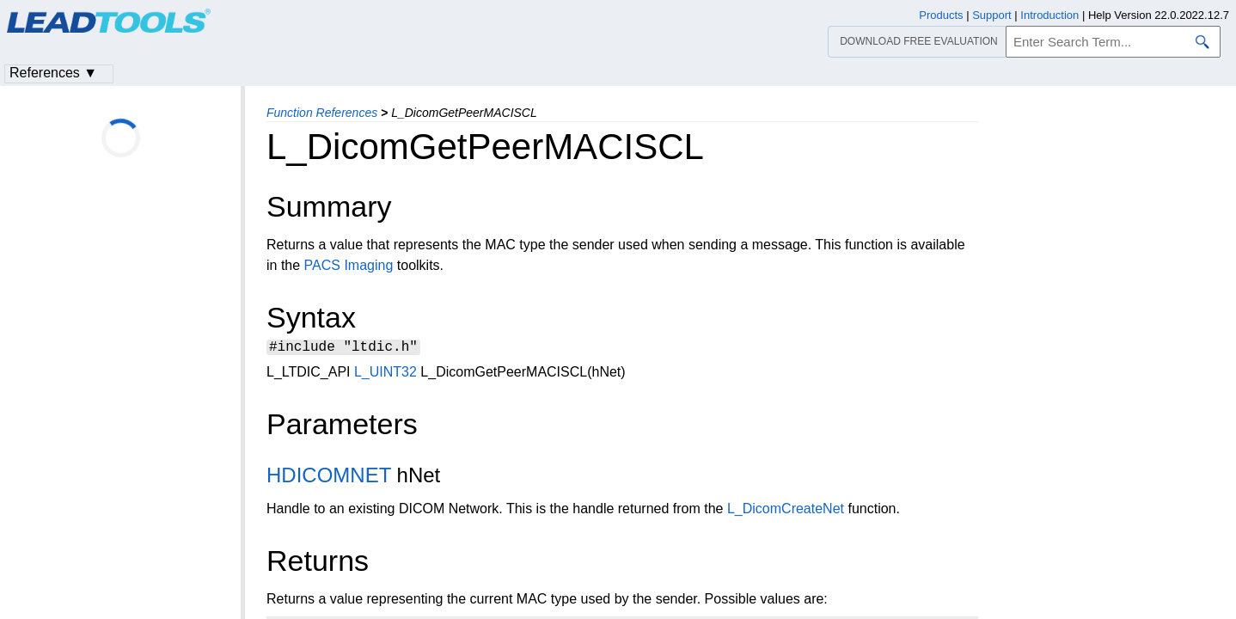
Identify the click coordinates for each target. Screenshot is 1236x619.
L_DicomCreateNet (785, 511)
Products (941, 15)
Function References (321, 113)
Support (992, 15)
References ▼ (53, 72)
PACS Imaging (349, 265)
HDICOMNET (328, 477)
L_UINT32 (385, 374)
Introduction (1049, 15)
